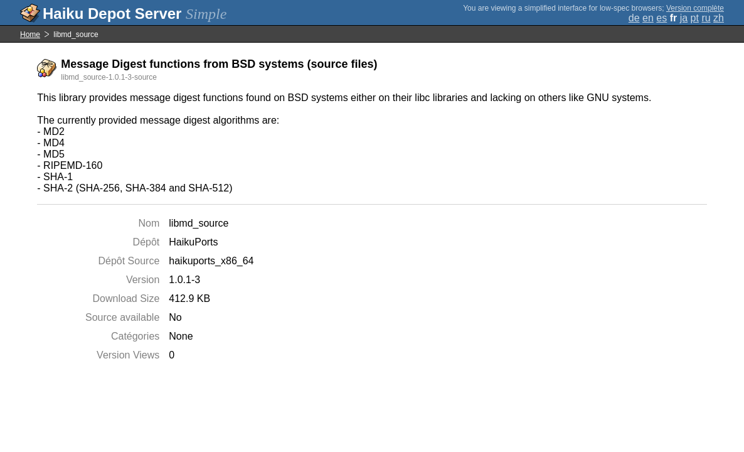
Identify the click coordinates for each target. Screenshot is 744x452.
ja (684, 18)
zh (718, 18)
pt (695, 18)
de (634, 18)
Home (30, 34)
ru (705, 18)
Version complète (695, 8)
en (648, 18)
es (661, 18)
